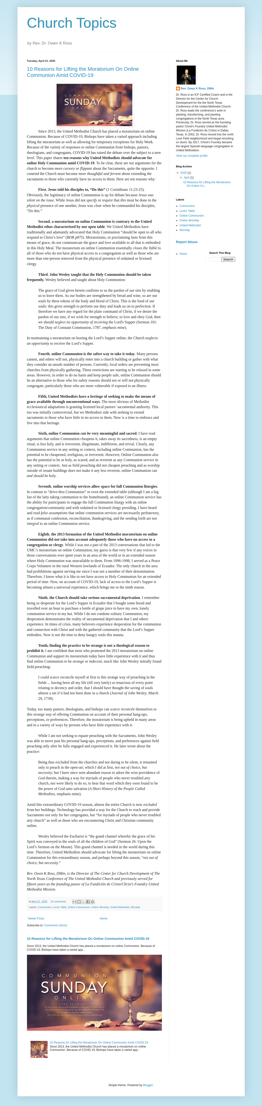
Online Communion (79, 907)
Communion (44, 907)
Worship (135, 907)
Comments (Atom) (55, 925)
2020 (183, 172)
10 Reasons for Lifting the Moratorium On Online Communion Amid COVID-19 (83, 72)
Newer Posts (36, 918)
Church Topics (72, 23)
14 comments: (58, 901)
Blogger (148, 1085)
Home (103, 918)
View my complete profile (192, 155)
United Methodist (119, 907)
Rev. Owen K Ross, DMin (197, 88)
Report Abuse (187, 242)
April (187, 177)
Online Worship (100, 907)
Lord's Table (60, 907)
